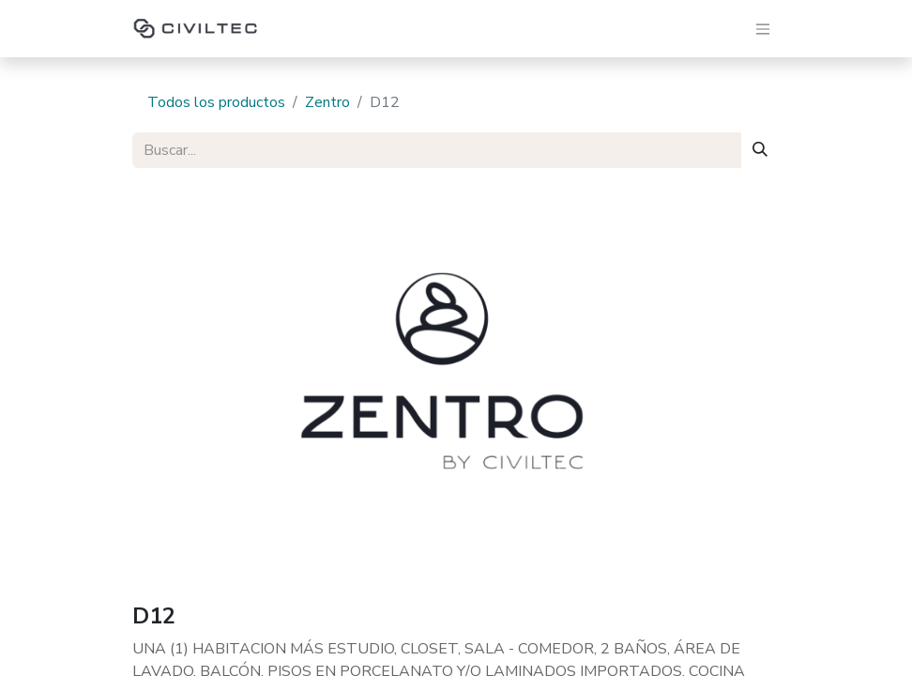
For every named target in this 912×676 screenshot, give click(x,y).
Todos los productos (216, 102)
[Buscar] (760, 150)
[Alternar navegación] (763, 28)
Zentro (327, 102)
